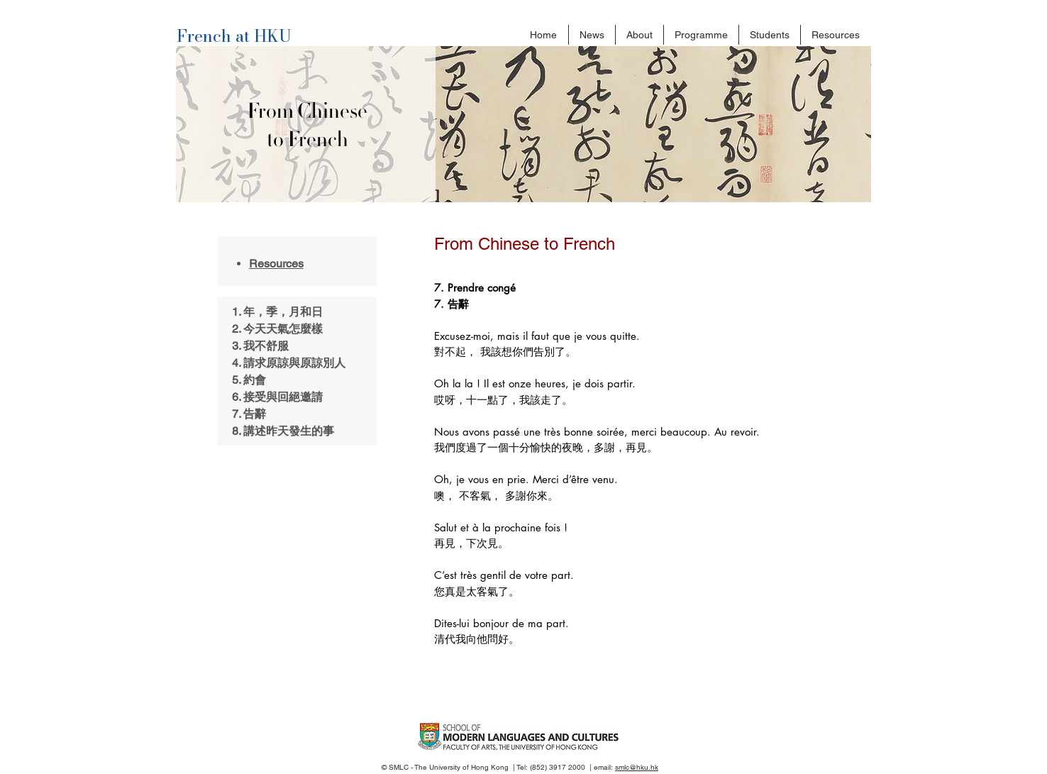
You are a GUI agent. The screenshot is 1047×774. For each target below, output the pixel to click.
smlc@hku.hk (636, 767)
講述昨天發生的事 (288, 431)
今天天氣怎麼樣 (283, 329)
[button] (639, 35)
